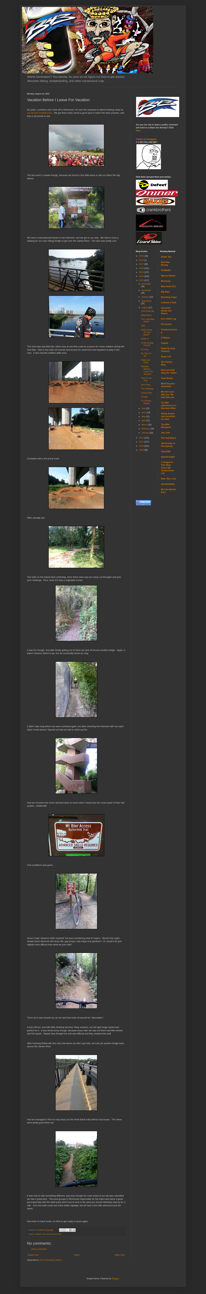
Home (76, 1255)
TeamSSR (165, 451)
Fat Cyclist (166, 324)
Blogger (115, 1278)
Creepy (144, 397)
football (38, 1234)
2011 (141, 442)
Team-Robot (167, 378)
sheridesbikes (168, 484)
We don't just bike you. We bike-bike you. (168, 395)
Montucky (166, 281)
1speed (164, 343)
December (146, 284)
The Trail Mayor (168, 438)
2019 (141, 256)
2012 (141, 438)
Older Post (120, 1255)
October (145, 297)
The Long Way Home (147, 320)
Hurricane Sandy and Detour (166, 311)
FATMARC (166, 270)
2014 (141, 276)
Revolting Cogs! (169, 297)
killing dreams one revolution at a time (168, 416)
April (143, 420)
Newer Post (33, 1255)
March (144, 424)
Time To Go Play (146, 379)
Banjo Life (166, 356)
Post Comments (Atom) (50, 1260)
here (138, 130)
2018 (141, 260)
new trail (45, 1234)
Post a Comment (39, 1249)
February (145, 428)
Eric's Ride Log (168, 319)
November (146, 290)
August (144, 307)
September (146, 301)
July (143, 408)
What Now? (146, 315)
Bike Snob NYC (168, 286)
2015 (141, 272)
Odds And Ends (145, 361)
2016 (141, 268)
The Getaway (147, 388)
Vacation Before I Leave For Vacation (147, 370)
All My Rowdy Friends (147, 344)
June (143, 412)
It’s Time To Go (146, 354)
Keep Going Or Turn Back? (146, 332)
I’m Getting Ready (146, 402)
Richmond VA (55, 1234)
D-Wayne (165, 338)
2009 (141, 450)
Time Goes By (147, 311)
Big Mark (165, 292)
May (143, 416)
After (143, 326)
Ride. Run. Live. (168, 479)
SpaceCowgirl (168, 457)
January (145, 433)
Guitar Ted (166, 257)
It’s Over (144, 349)
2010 (141, 446)
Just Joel (165, 432)
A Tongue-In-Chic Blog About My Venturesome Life (167, 468)
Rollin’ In (145, 339)
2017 (141, 264)
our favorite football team (39, 113)
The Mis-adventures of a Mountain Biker (168, 405)
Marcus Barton (168, 276)
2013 (141, 280)
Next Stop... (146, 384)
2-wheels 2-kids (168, 302)
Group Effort (146, 393)
